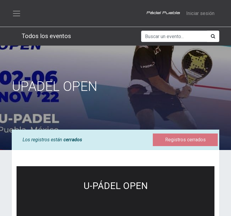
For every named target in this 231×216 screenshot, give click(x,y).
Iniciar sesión (200, 13)
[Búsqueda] (213, 37)
